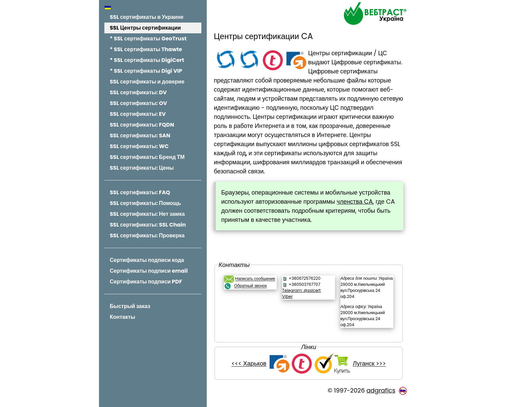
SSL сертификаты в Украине (147, 17)
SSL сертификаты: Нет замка (147, 214)
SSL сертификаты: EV (138, 114)
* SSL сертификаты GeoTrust (148, 38)
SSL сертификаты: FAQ (140, 192)
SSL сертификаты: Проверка (147, 235)
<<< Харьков (249, 370)
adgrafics (380, 396)
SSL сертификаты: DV (138, 92)
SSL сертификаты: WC (139, 146)
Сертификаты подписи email (149, 271)
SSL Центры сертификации (145, 28)
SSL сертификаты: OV (138, 103)
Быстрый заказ (130, 306)
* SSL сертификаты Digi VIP (146, 71)
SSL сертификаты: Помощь (145, 203)
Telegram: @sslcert (302, 290)
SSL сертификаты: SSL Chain (148, 225)
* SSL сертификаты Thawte (146, 49)
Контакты (122, 317)
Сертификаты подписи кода (147, 260)
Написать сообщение (257, 279)
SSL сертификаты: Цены (142, 168)
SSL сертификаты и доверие (147, 82)
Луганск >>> (370, 370)
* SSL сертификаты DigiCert (147, 60)
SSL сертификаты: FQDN (142, 125)
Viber (288, 296)
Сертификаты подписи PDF (146, 281)
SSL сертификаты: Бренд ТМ (147, 157)
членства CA (356, 201)
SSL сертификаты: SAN (140, 135)
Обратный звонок (252, 286)
